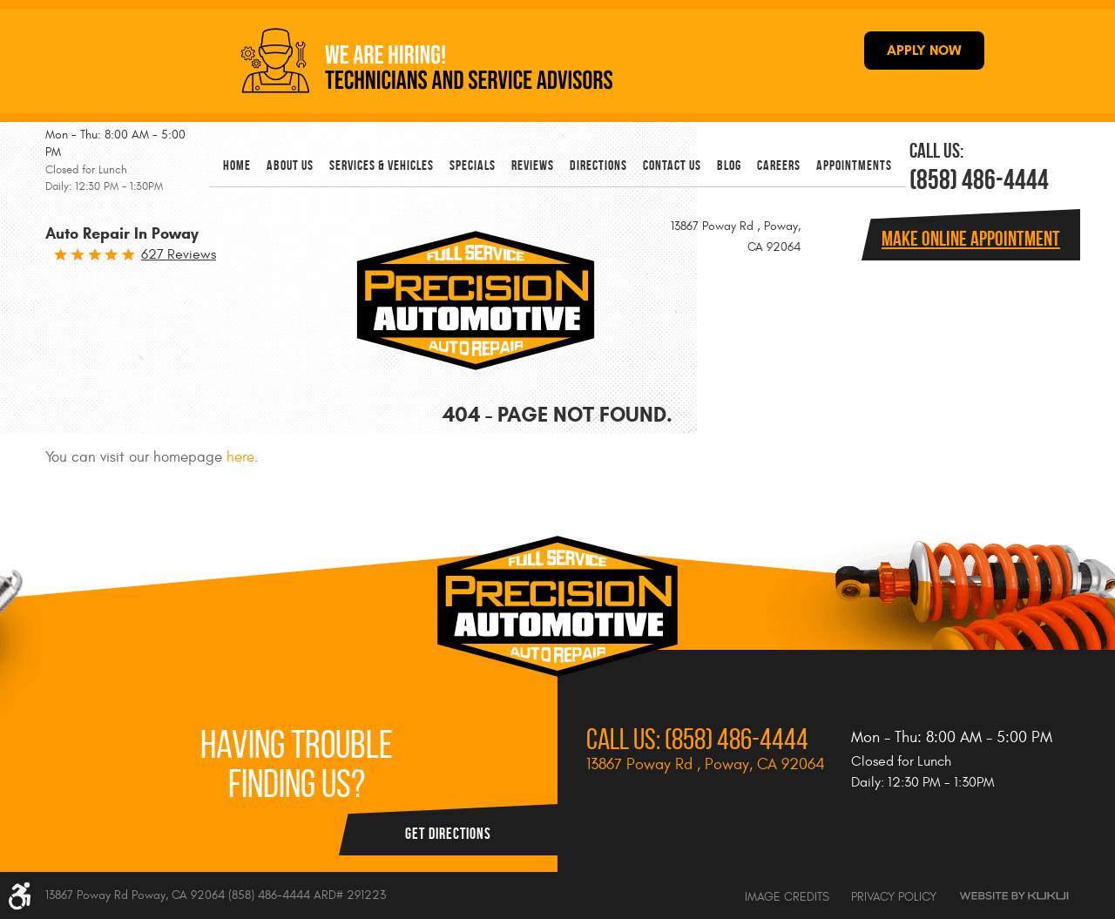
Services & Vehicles (381, 165)
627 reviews (178, 254)
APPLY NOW (924, 50)
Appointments (854, 165)
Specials (472, 165)
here (240, 457)
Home (237, 165)
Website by (1014, 895)
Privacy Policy (893, 896)
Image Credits (787, 896)
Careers (779, 165)
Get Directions (448, 833)
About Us (290, 165)
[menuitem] (237, 165)
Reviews (532, 165)
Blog (729, 165)
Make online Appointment (971, 238)
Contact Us (672, 165)
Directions (598, 165)
